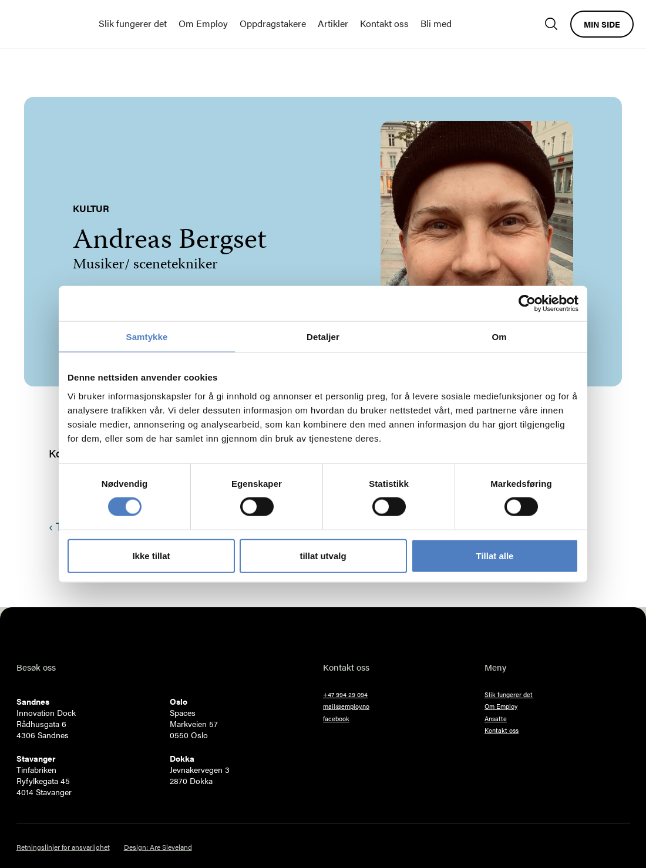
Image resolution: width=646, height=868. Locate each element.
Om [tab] (499, 337)
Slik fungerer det (133, 23)
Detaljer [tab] (323, 337)
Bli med (436, 23)
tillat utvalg (323, 555)
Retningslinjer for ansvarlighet (63, 847)
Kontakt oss (384, 23)
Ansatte (495, 718)
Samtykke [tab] (147, 337)
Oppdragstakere (273, 23)
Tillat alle (495, 555)
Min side (602, 24)
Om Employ (203, 23)
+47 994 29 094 (345, 694)
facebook (336, 718)
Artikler (333, 23)
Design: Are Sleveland (158, 847)
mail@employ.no (346, 706)
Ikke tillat (151, 555)
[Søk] (554, 24)
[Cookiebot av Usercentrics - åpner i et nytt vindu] (527, 303)
